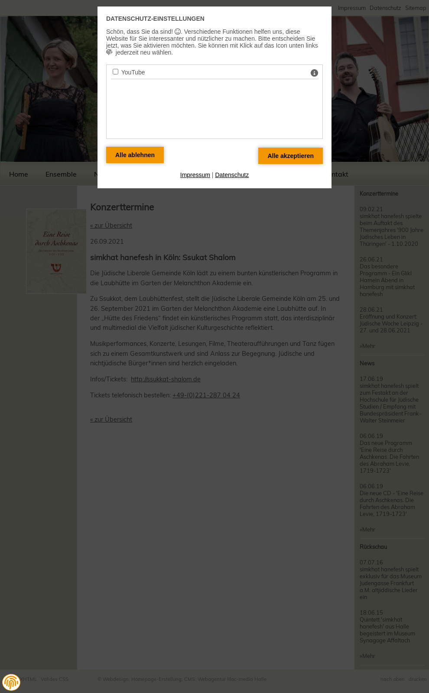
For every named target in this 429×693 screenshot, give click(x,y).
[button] (11, 683)
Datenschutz (232, 174)
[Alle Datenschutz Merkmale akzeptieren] (290, 156)
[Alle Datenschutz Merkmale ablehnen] (135, 155)
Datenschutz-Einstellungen (155, 18)
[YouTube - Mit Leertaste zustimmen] (115, 71)
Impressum (195, 174)
